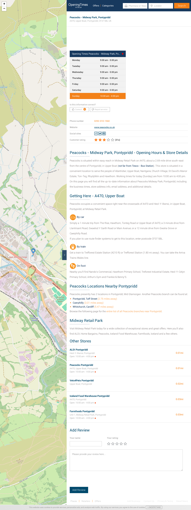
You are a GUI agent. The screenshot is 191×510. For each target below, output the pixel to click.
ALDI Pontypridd (79, 349)
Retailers (86, 501)
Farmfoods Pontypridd (82, 411)
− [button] (4, 8)
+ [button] (4, 4)
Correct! (79, 109)
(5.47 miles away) (93, 306)
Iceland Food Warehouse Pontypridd (89, 396)
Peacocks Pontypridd (81, 365)
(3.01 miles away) (88, 302)
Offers (96, 5)
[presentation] (93, 481)
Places (73, 501)
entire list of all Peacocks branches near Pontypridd (134, 311)
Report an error (99, 109)
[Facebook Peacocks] (96, 133)
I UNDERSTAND (154, 507)
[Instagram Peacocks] (104, 133)
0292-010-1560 (102, 121)
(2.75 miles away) (95, 298)
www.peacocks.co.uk (104, 127)
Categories (108, 5)
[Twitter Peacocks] (100, 133)
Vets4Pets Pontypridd (82, 380)
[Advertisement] (129, 41)
